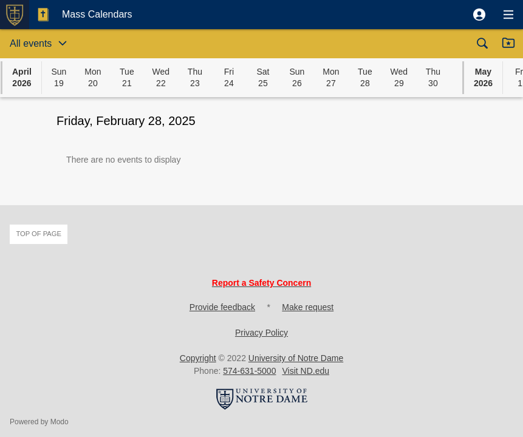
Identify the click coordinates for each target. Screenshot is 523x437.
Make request (307, 307)
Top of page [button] (38, 233)
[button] (479, 14)
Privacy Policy (261, 332)
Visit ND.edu (305, 371)
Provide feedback (222, 307)
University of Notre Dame (295, 358)
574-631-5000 (249, 371)
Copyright (198, 358)
